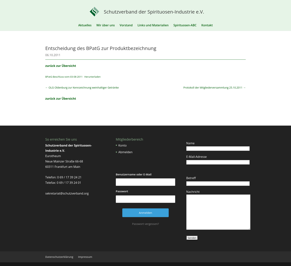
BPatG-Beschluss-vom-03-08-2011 (64, 76)
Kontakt (207, 25)
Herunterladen (92, 76)
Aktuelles (84, 25)
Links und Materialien (153, 25)
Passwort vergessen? (145, 224)
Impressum (85, 257)
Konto (122, 145)
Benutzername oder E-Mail (134, 174)
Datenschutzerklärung (59, 257)
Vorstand (126, 25)
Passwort (122, 191)
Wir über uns (105, 25)
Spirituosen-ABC (184, 25)
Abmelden (125, 152)
